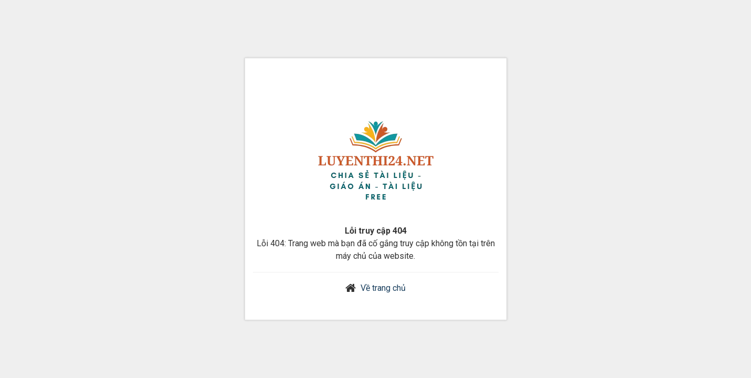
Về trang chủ (383, 288)
